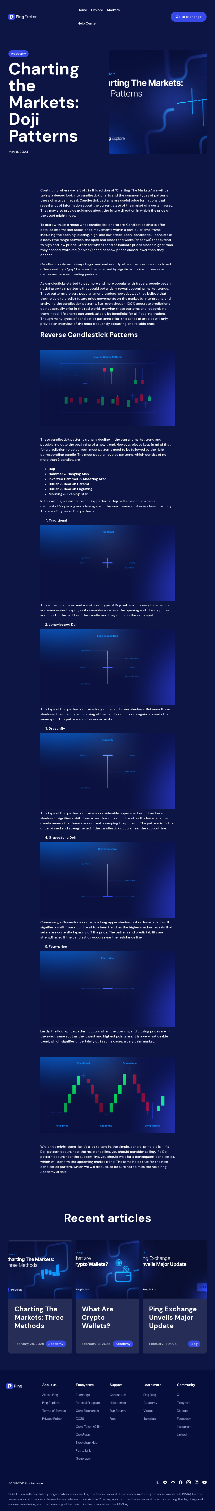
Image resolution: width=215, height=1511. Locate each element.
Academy (55, 1344)
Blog (194, 1344)
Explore (97, 10)
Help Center (87, 23)
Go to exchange (189, 16)
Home (82, 10)
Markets (113, 10)
